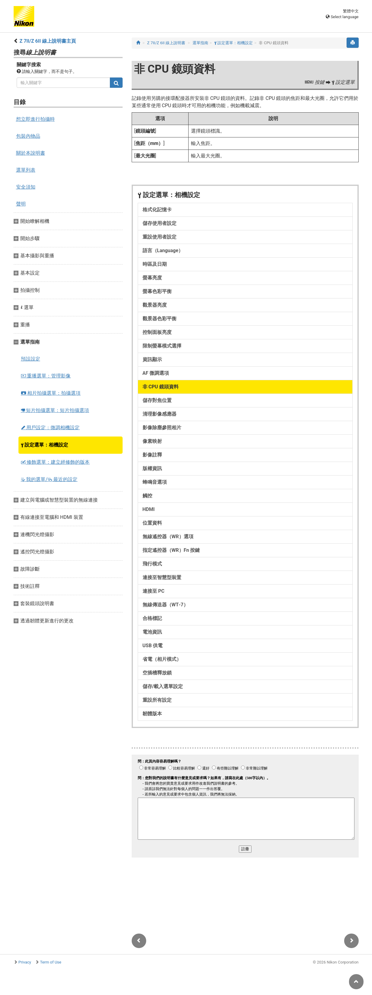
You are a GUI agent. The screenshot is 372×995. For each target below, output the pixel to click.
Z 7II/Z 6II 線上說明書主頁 (47, 41)
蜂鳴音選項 (155, 482)
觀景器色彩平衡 (159, 318)
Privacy (24, 962)
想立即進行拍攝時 (35, 119)
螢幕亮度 (152, 278)
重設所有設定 (157, 700)
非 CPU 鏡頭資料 (161, 387)
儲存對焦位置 (157, 400)
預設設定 (30, 359)
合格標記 (152, 618)
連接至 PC (154, 591)
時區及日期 (155, 264)
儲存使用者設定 (159, 223)
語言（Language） (163, 250)
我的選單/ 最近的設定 (49, 479)
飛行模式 (152, 564)
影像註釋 (152, 455)
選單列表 (25, 170)
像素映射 (152, 441)
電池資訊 (152, 632)
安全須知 (25, 187)
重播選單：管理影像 (46, 376)
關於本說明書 (30, 153)
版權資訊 (152, 468)
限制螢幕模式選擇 (162, 346)
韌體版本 (152, 714)
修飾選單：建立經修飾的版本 (55, 462)
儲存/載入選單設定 (163, 686)
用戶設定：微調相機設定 (50, 427)
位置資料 (152, 523)
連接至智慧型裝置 (162, 577)
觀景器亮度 (155, 305)
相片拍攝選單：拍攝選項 (51, 393)
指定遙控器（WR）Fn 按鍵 (171, 550)
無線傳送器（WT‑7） (166, 605)
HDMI (149, 509)
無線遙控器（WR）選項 (168, 536)
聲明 (21, 204)
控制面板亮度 (157, 332)
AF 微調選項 (156, 373)
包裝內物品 (28, 136)
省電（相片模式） (162, 659)
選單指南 (200, 43)
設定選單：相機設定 (44, 445)
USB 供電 (153, 645)
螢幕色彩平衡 (157, 291)
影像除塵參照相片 (162, 427)
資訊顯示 (152, 359)
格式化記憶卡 (157, 210)
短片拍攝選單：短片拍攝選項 (55, 410)
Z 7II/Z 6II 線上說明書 (166, 43)
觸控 (147, 496)
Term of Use (50, 962)
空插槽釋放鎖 (157, 673)
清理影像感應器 (159, 414)
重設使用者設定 (159, 237)
